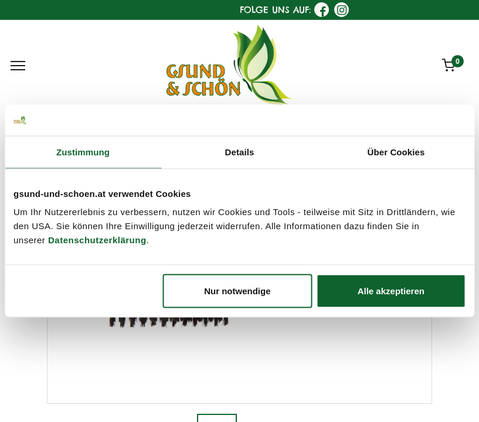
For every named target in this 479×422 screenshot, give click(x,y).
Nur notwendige (237, 291)
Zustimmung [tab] (83, 151)
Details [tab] (239, 151)
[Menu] (17, 66)
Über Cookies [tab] (396, 151)
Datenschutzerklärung (97, 240)
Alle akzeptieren (391, 291)
